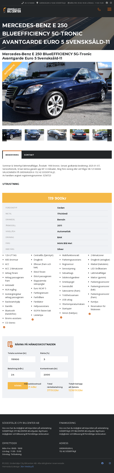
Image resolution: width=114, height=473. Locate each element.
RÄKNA (17, 385)
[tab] (12, 155)
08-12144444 (29, 3)
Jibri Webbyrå (27, 466)
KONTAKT (29, 155)
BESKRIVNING (12, 155)
